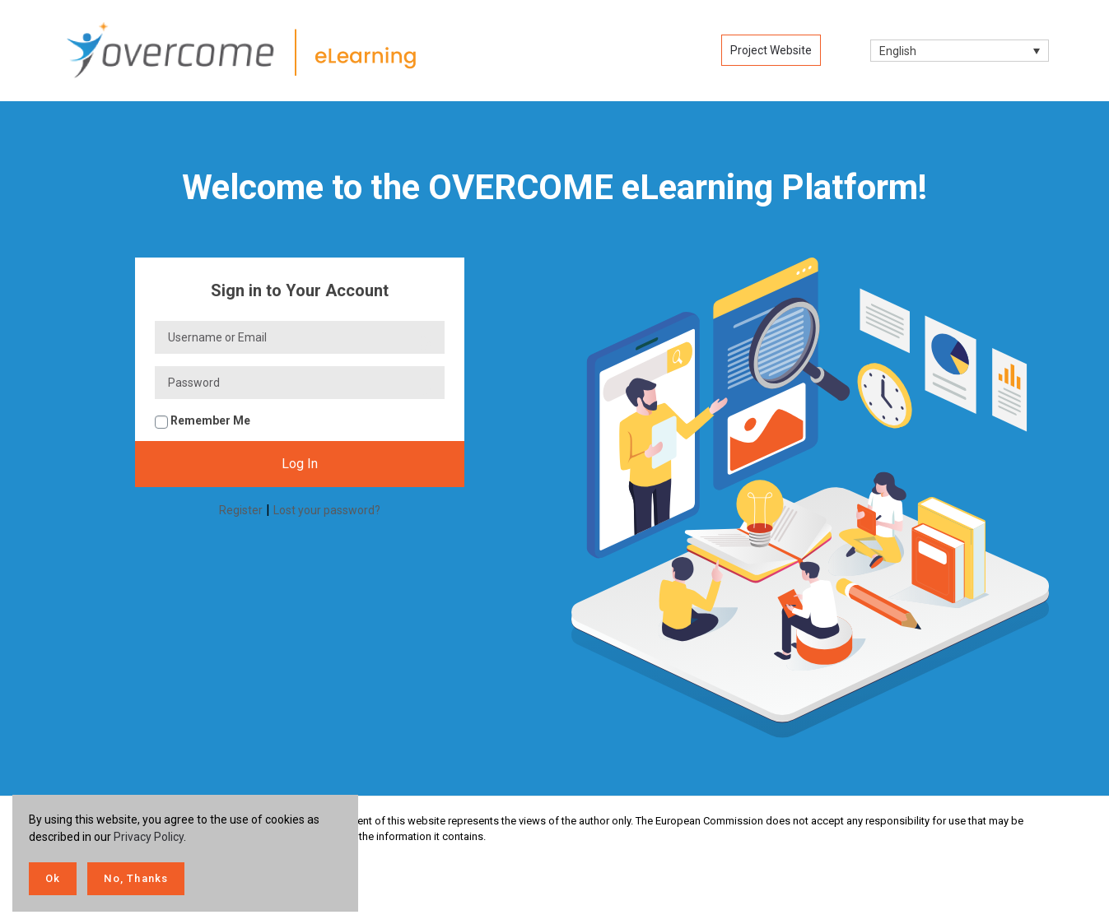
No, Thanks (136, 878)
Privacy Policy (149, 836)
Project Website (771, 50)
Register (241, 510)
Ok (52, 878)
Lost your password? (326, 510)
